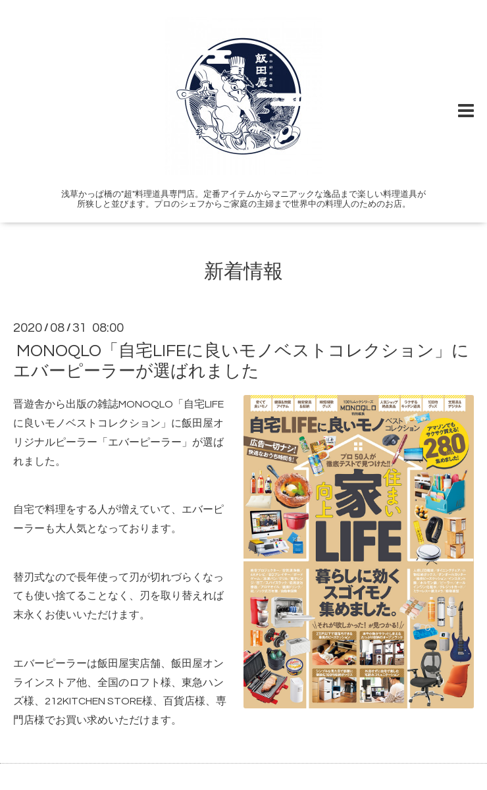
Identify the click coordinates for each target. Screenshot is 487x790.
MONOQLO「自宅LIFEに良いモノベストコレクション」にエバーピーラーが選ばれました (241, 361)
